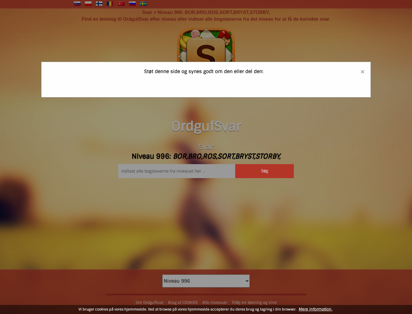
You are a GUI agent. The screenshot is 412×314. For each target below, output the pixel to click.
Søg (264, 170)
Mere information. (315, 309)
